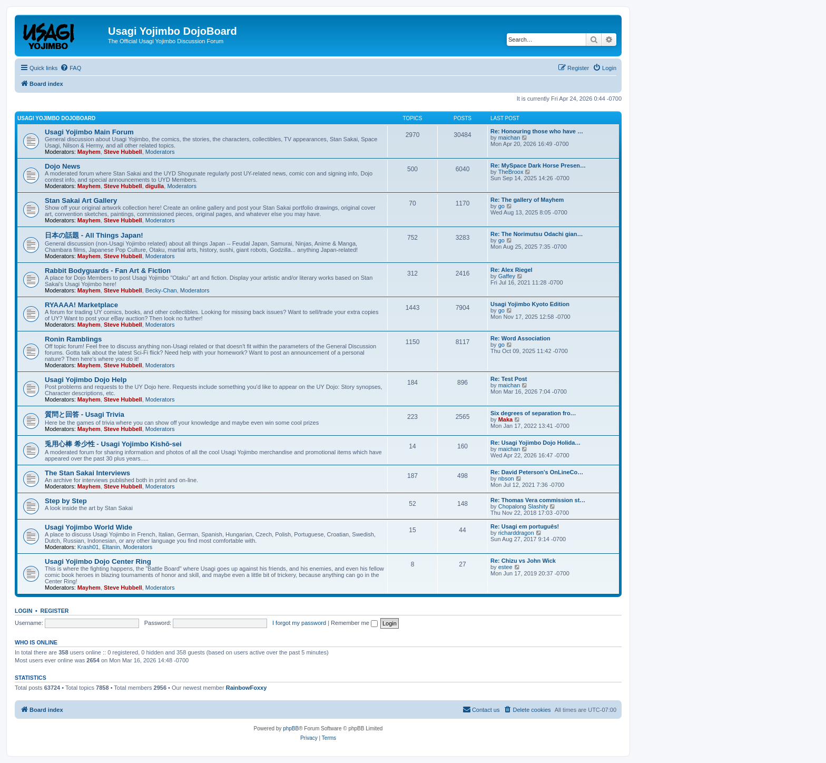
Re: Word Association (520, 338)
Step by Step (66, 501)
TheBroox (511, 172)
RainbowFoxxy (246, 687)
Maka (505, 419)
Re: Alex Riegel (511, 270)
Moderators (160, 152)
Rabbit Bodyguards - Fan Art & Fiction (108, 271)
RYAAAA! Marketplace (81, 305)
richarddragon (516, 533)
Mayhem (89, 152)
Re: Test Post (508, 379)
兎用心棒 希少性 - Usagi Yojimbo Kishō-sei (113, 444)
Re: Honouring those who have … (536, 131)
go (501, 206)
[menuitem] (70, 68)
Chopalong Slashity (523, 506)
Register (55, 611)
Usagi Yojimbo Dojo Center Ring (98, 561)
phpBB (291, 728)
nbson (506, 478)
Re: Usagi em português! (524, 526)
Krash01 (88, 547)
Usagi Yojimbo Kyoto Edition (529, 304)
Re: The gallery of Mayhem (527, 200)
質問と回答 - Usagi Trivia (84, 414)
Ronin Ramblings (73, 339)
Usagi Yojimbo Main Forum (89, 132)
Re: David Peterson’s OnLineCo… (536, 472)
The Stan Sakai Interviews (87, 473)
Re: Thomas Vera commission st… (537, 500)
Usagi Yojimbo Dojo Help (86, 380)
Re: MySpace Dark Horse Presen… (538, 165)
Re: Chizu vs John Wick (523, 560)
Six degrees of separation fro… (533, 413)
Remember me (354, 623)
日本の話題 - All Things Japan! (94, 235)
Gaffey (506, 276)
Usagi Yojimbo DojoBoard (56, 118)
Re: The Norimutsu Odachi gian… (536, 234)
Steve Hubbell (123, 152)
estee (505, 567)
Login (23, 611)
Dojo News (62, 166)
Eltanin (111, 547)
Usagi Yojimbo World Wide (88, 527)
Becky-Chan (161, 290)
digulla (154, 186)
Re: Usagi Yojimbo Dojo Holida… (535, 442)
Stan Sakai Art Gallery (81, 200)
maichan (509, 137)
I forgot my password (299, 623)
